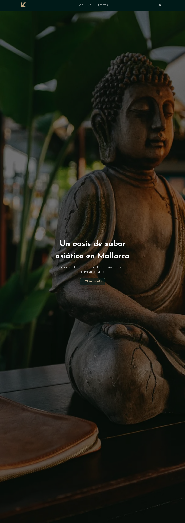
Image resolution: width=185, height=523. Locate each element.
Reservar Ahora (92, 281)
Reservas (104, 5)
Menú (90, 5)
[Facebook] (164, 5)
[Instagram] (160, 5)
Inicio (80, 5)
